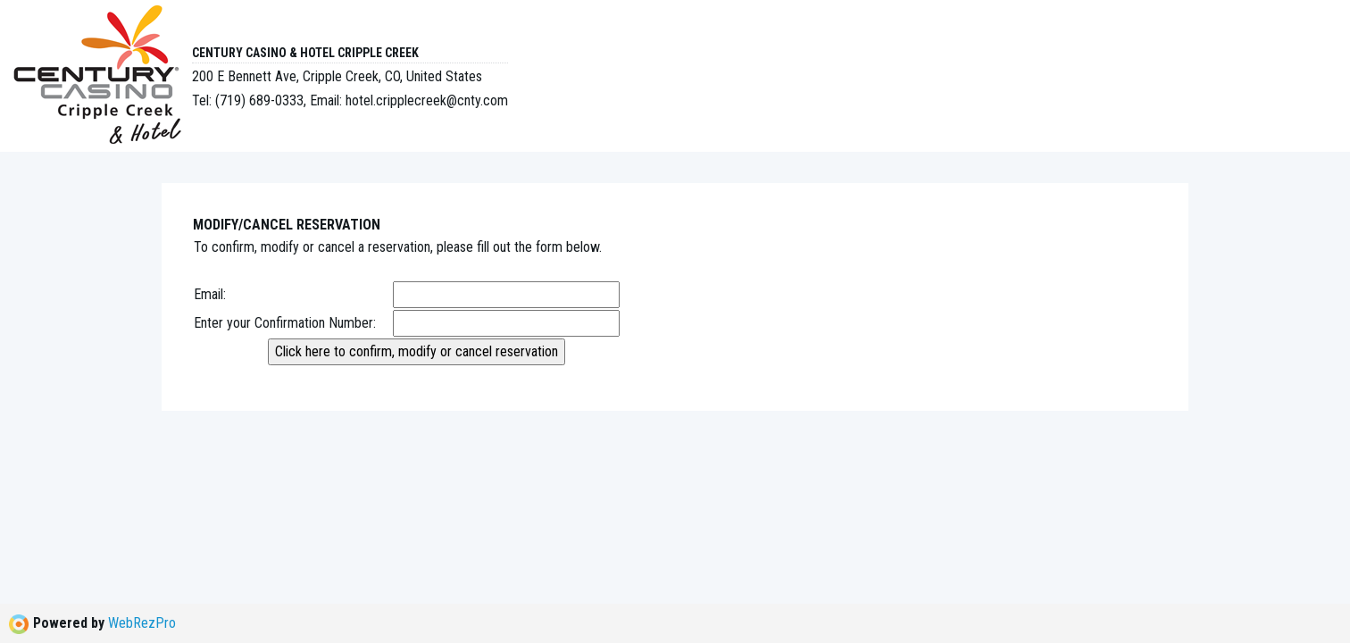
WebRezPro (142, 622)
